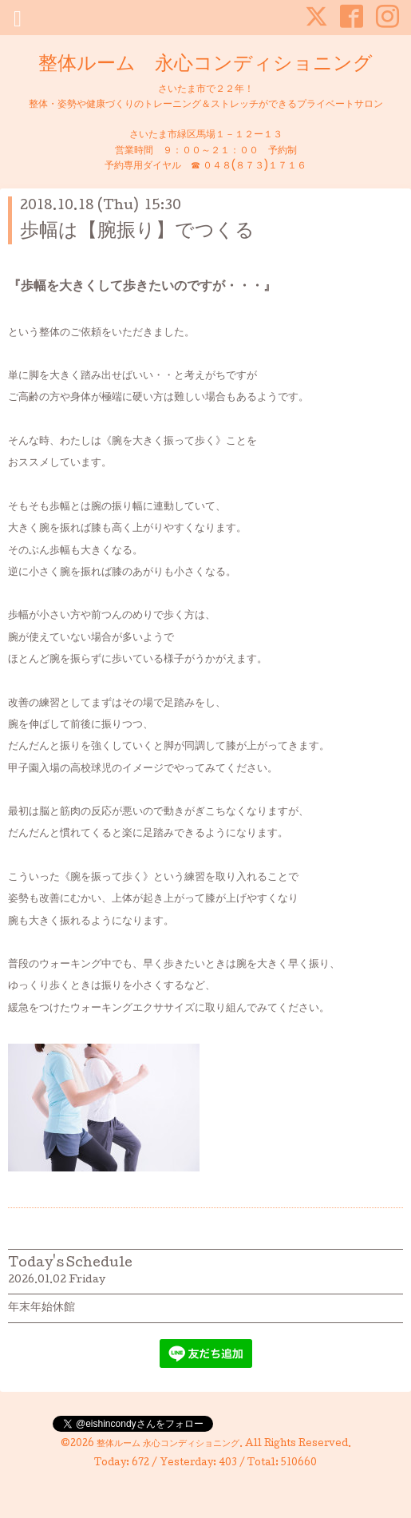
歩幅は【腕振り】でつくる (137, 232)
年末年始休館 (41, 1308)
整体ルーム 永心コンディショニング (205, 65)
